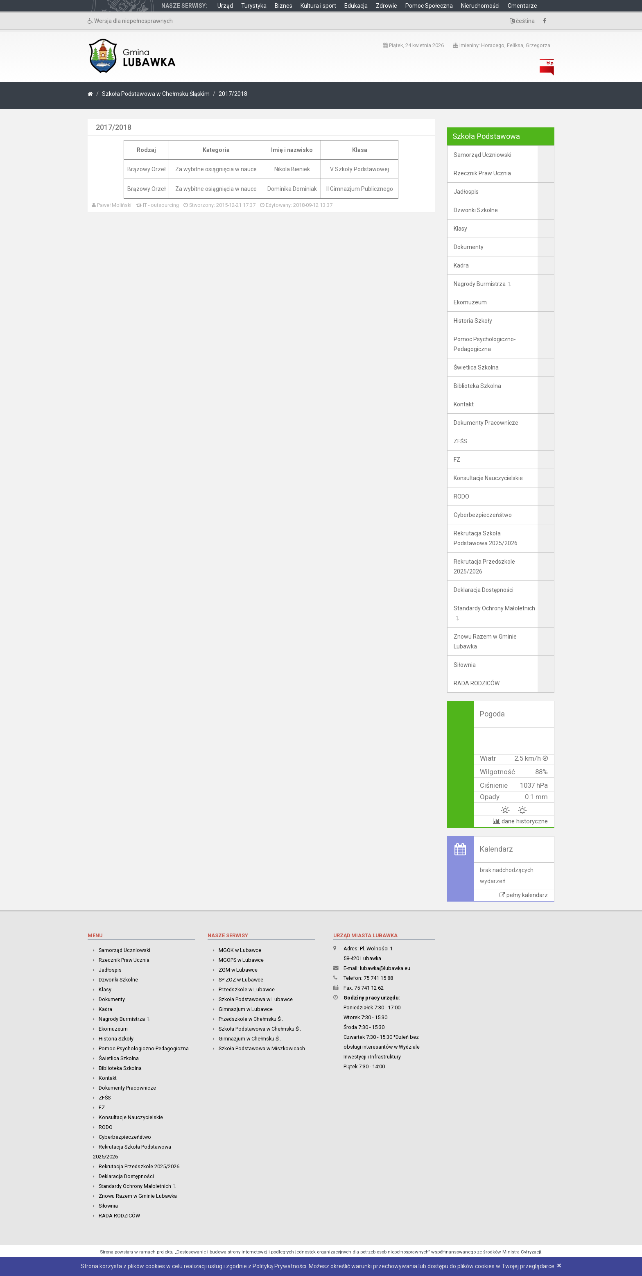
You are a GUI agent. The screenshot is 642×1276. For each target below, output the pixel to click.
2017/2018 (233, 94)
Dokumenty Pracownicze (486, 422)
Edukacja (356, 5)
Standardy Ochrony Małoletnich (494, 608)
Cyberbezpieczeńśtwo (483, 515)
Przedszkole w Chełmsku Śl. (251, 1019)
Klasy (460, 228)
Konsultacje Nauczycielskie (488, 478)
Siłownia (465, 665)
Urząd (225, 5)
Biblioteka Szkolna (477, 386)
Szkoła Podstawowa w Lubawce (256, 999)
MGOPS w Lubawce (241, 960)
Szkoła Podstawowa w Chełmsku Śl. (260, 1029)
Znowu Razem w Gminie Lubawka (485, 641)
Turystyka (254, 5)
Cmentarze (522, 5)
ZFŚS (460, 441)
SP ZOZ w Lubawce (241, 980)
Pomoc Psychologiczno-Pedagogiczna (485, 344)
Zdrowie (386, 5)
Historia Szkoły (473, 320)
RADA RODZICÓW (477, 683)
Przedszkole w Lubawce (247, 989)
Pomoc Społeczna (429, 5)
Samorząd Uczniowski (482, 155)
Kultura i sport (318, 5)
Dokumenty (469, 247)
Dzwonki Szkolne (476, 210)
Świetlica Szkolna (476, 367)
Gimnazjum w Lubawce (246, 1009)
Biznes (283, 5)
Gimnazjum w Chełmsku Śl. (250, 1039)
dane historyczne (520, 821)
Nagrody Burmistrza (480, 284)
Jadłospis (466, 191)
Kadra (461, 265)
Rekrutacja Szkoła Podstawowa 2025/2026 (486, 538)
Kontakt (464, 404)
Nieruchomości (480, 5)
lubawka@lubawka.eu (385, 968)
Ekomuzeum (470, 302)
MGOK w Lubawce (240, 950)
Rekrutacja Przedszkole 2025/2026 (484, 566)
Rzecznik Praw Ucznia (482, 173)
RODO (461, 496)
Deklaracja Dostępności (483, 590)
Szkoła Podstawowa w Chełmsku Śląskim (156, 94)
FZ (457, 459)
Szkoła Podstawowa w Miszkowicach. (262, 1048)
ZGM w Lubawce (238, 970)
